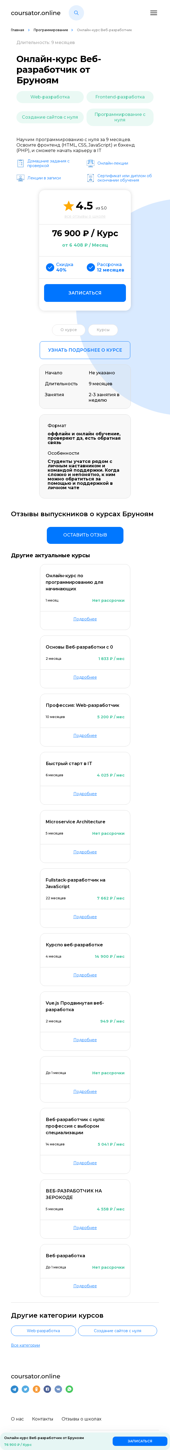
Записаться (85, 293)
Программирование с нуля (119, 117)
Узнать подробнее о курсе (85, 350)
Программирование (51, 30)
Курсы (103, 329)
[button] (76, 13)
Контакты (42, 1419)
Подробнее (85, 619)
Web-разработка (50, 97)
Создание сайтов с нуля (50, 117)
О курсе (68, 329)
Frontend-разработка (120, 97)
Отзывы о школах (81, 1419)
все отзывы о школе (85, 216)
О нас (17, 1419)
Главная (18, 30)
